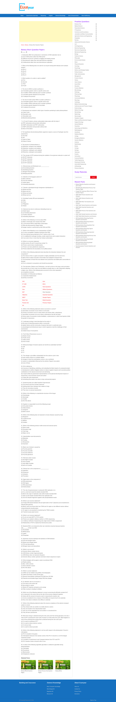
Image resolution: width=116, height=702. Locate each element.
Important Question (48, 294)
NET (23, 292)
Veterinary (77, 152)
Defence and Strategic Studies (82, 70)
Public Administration (80, 74)
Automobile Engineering (80, 164)
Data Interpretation (73, 15)
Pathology (77, 92)
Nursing (76, 40)
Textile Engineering (79, 160)
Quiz (44, 281)
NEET (23, 297)
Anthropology (78, 166)
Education (77, 86)
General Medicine (79, 124)
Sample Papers (47, 297)
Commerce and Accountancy (81, 32)
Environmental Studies (80, 60)
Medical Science (78, 26)
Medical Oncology (79, 110)
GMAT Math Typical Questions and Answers (86, 205)
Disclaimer (77, 694)
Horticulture (77, 156)
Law (76, 44)
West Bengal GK (51, 689)
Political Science (78, 72)
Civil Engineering (79, 46)
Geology (77, 150)
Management (78, 76)
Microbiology (78, 90)
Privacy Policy (78, 691)
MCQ (44, 284)
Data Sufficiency (86, 15)
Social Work (77, 84)
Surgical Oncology (79, 122)
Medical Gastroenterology (81, 104)
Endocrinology (78, 108)
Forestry (77, 154)
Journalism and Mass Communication (84, 34)
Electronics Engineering (80, 50)
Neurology (77, 100)
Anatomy (77, 142)
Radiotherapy (78, 144)
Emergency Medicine (80, 138)
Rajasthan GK (50, 691)
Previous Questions (79, 168)
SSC (23, 281)
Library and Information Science (82, 42)
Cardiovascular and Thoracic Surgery (83, 106)
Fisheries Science (79, 56)
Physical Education (79, 64)
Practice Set (25, 302)
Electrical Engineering (80, 48)
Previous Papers (47, 302)
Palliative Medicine (79, 134)
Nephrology (77, 114)
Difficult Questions (47, 289)
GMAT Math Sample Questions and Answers (86, 214)
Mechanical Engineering (80, 52)
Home (22, 15)
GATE (23, 286)
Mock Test (25, 300)
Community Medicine (80, 98)
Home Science (78, 82)
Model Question (47, 300)
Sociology (77, 66)
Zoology (76, 148)
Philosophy (77, 58)
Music (76, 62)
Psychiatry (77, 126)
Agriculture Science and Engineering (83, 36)
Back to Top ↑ (93, 700)
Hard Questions (47, 286)
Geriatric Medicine (79, 140)
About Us (77, 686)
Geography (77, 38)
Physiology (77, 96)
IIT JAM (24, 284)
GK (23, 305)
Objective (24, 294)
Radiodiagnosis (78, 130)
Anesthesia (77, 132)
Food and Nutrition (79, 158)
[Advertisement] (45, 31)
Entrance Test (78, 24)
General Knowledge (60, 15)
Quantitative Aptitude (32, 15)
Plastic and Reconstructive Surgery (83, 120)
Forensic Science (79, 78)
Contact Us (77, 689)
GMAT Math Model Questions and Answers (86, 216)
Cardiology (77, 102)
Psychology (77, 68)
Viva (23, 289)
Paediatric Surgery (79, 118)
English (51, 15)
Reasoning (43, 15)
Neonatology (78, 112)
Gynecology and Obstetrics (81, 128)
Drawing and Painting (80, 162)
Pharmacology (78, 94)
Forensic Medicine (79, 88)
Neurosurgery (78, 116)
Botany (26, 45)
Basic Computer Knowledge (53, 686)
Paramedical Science (80, 28)
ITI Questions (78, 30)
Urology (76, 136)
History (76, 80)
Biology (76, 54)
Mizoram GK (50, 694)
